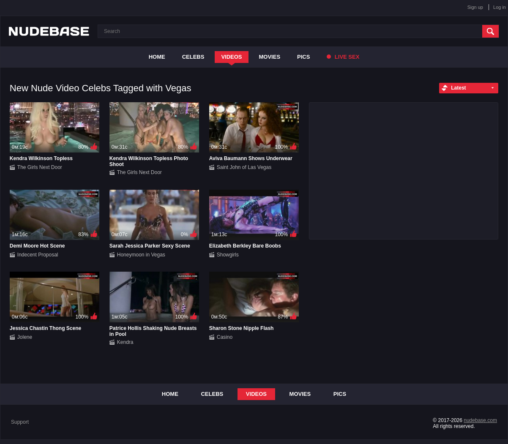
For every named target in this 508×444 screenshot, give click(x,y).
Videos (231, 57)
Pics (303, 57)
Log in (499, 7)
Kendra (125, 342)
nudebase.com (480, 420)
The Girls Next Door (39, 167)
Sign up (475, 7)
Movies (270, 57)
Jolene (24, 337)
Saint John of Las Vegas (244, 167)
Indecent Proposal (37, 255)
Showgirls (228, 255)
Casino (224, 337)
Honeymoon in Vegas (141, 255)
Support (20, 422)
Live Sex (343, 57)
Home (157, 57)
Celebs (193, 57)
